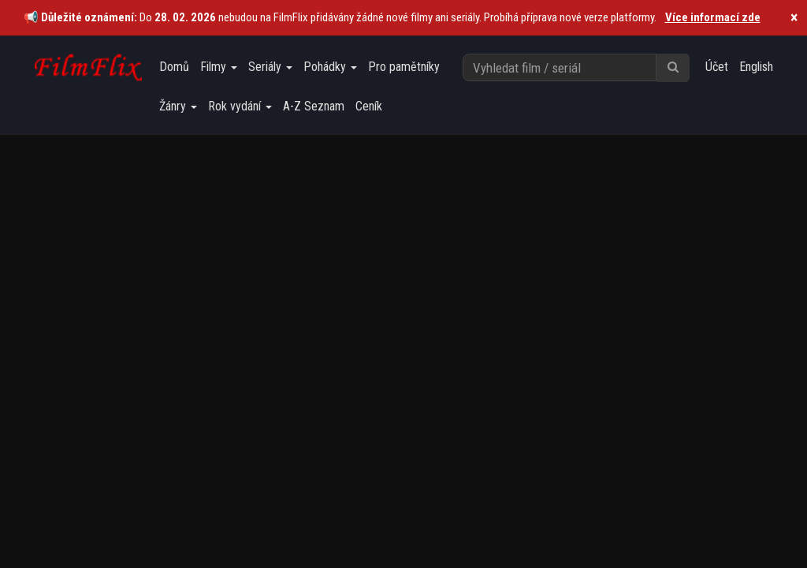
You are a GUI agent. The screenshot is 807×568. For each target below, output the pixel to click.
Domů (174, 66)
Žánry (178, 106)
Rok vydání (240, 106)
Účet (716, 66)
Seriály (270, 66)
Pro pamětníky (404, 66)
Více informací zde (713, 17)
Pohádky (330, 66)
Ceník (368, 106)
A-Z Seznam (313, 106)
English (756, 66)
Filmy (218, 66)
